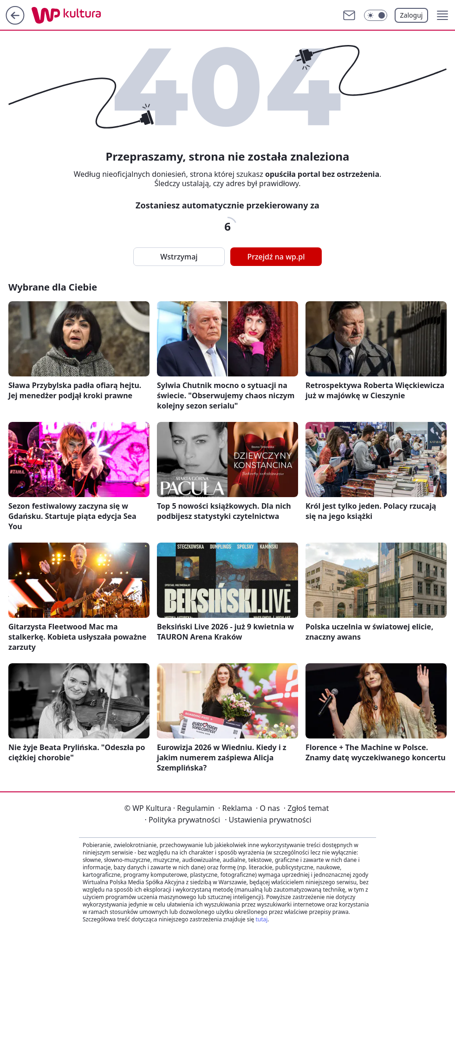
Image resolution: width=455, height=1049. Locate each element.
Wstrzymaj (178, 257)
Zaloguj (411, 15)
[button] (442, 15)
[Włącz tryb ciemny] (375, 15)
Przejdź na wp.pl (276, 257)
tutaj (261, 919)
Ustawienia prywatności (268, 820)
